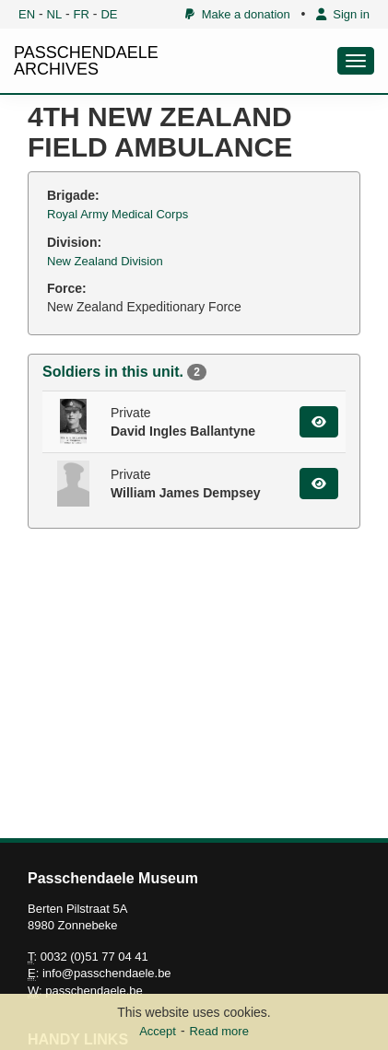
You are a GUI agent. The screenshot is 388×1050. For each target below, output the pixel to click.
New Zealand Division (105, 261)
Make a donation (237, 14)
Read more (219, 1031)
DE (108, 14)
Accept (157, 1031)
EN (26, 14)
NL (55, 14)
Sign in (343, 14)
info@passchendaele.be (106, 973)
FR (81, 14)
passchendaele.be (94, 991)
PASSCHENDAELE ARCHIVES (86, 60)
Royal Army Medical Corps (117, 214)
